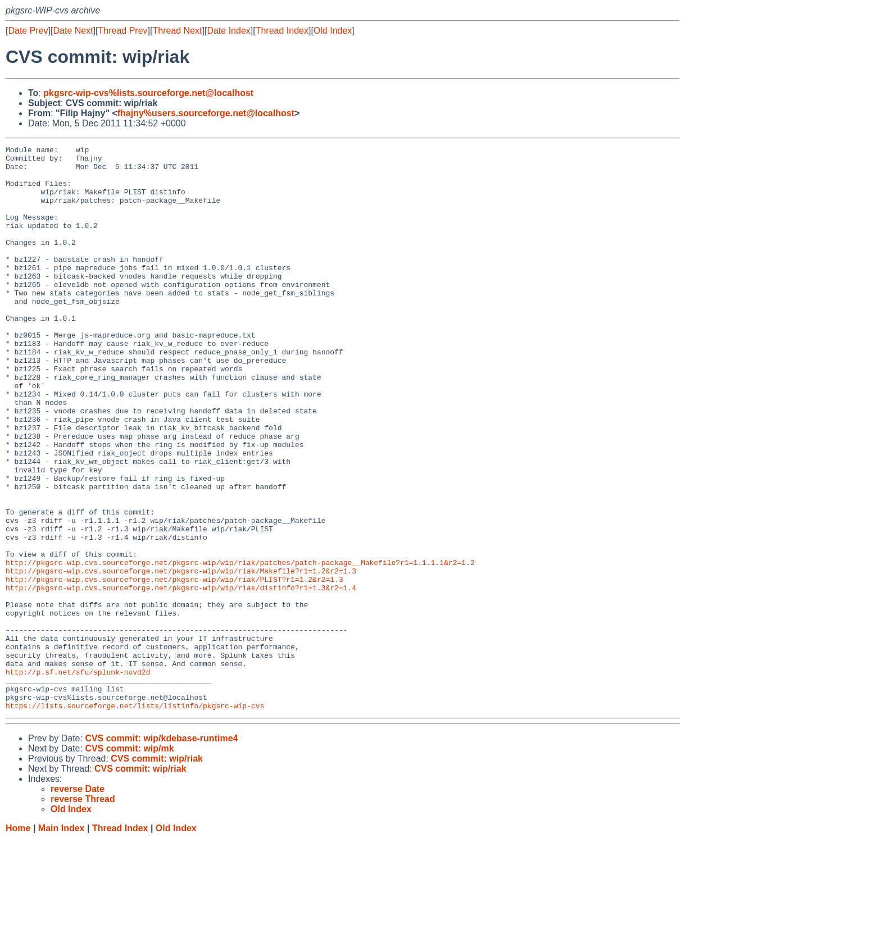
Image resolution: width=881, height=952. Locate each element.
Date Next (73, 30)
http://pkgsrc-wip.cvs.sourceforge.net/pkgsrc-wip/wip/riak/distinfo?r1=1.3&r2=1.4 (181, 677)
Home (18, 941)
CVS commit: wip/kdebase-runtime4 (161, 851)
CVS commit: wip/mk (129, 861)
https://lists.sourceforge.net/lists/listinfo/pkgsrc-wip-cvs (135, 818)
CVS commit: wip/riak (157, 871)
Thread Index (282, 30)
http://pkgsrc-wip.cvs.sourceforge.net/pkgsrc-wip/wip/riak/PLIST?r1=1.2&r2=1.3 (174, 667)
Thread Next (177, 30)
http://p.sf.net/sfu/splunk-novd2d (78, 778)
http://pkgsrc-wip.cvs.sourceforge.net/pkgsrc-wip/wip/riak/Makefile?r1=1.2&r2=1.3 (181, 657)
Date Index (228, 30)
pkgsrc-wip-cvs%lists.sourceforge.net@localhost (148, 93)
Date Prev (28, 30)
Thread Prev (123, 30)
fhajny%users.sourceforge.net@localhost (205, 113)
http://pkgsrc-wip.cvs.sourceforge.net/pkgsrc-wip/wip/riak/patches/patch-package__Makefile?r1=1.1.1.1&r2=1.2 (240, 646)
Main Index (61, 941)
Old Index (333, 30)
